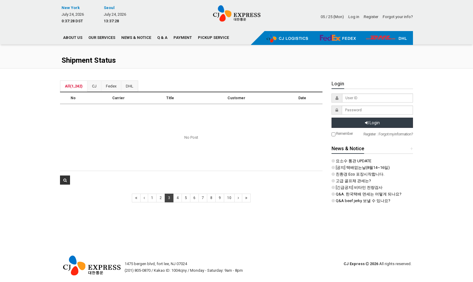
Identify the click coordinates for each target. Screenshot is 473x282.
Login (372, 122)
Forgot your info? (398, 16)
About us (72, 37)
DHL (129, 86)
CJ (94, 86)
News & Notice (136, 37)
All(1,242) (74, 86)
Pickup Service (213, 37)
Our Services (101, 37)
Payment (182, 37)
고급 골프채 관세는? (351, 181)
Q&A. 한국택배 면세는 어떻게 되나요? (367, 194)
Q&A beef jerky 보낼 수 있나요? (361, 200)
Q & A (162, 37)
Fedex (111, 86)
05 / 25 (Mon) (332, 16)
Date (302, 98)
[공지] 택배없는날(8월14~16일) (361, 167)
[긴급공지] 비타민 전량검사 (357, 187)
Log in (353, 16)
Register (371, 16)
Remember (342, 133)
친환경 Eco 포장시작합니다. (358, 174)
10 (229, 198)
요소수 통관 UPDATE (351, 161)
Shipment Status (89, 60)
